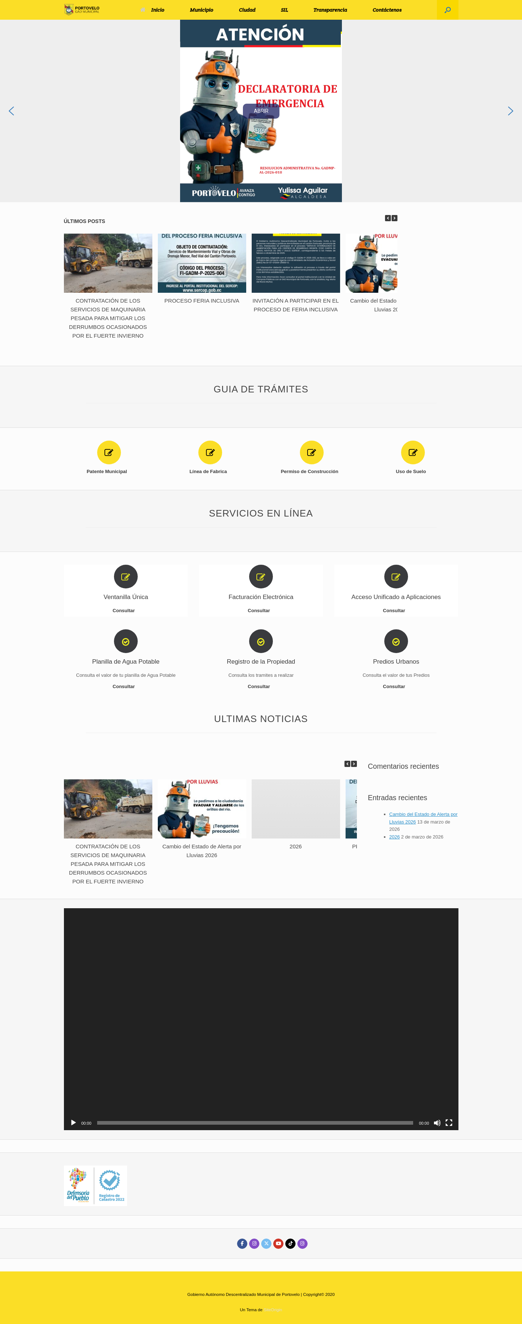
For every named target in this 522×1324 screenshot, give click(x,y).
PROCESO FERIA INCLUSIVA (201, 301)
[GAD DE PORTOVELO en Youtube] (278, 1244)
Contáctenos (387, 10)
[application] (261, 1019)
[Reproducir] (73, 1123)
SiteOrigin (273, 1310)
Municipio (201, 10)
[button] (447, 10)
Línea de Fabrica (210, 471)
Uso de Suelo (413, 471)
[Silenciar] (437, 1123)
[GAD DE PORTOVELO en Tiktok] (290, 1244)
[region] (261, 111)
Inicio (152, 10)
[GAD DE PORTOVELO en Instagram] (254, 1244)
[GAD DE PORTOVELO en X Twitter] (266, 1244)
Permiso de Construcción (312, 471)
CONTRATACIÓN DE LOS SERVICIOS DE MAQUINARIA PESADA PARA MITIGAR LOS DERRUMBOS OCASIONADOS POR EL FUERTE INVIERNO (108, 318)
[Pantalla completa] (449, 1123)
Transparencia (330, 10)
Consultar (126, 610)
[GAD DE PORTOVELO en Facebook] (242, 1244)
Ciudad (247, 10)
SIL (284, 10)
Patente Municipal (109, 471)
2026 (296, 846)
